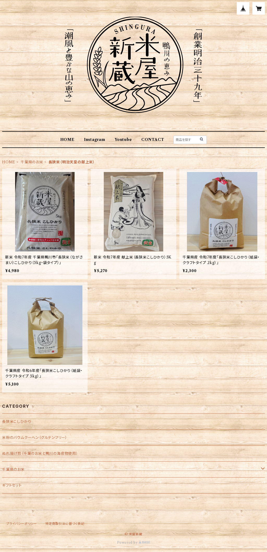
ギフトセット (12, 485)
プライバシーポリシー (21, 524)
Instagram (94, 139)
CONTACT (152, 139)
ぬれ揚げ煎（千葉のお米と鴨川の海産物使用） (40, 453)
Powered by (133, 542)
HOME (67, 139)
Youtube (123, 139)
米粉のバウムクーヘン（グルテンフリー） (34, 437)
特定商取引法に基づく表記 (64, 524)
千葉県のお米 (32, 162)
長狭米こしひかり (16, 421)
